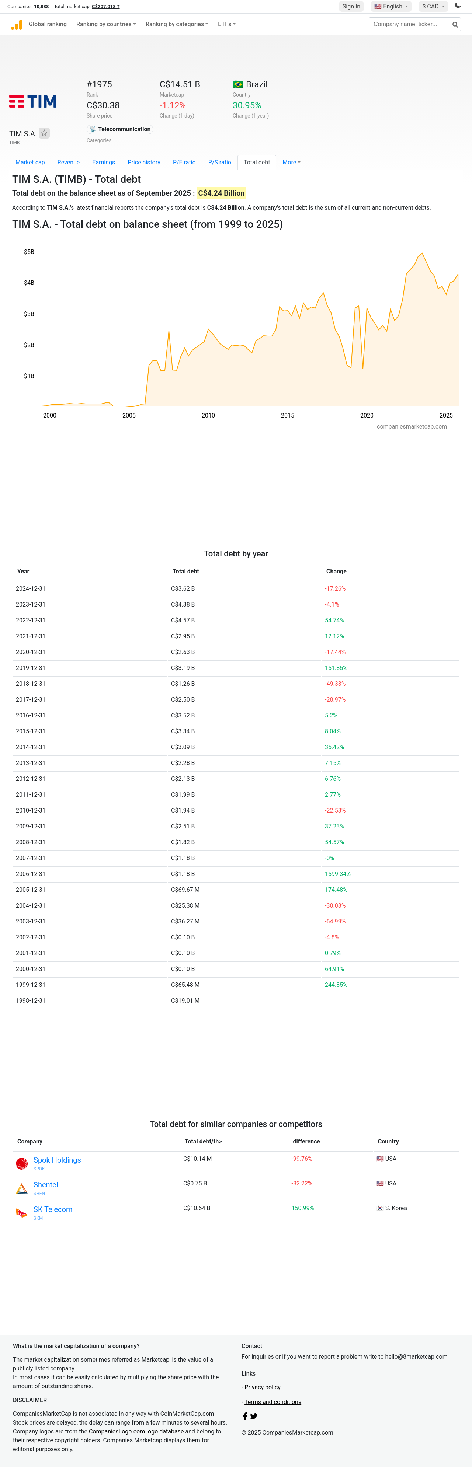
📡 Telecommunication (119, 129)
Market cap (30, 162)
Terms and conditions (272, 1401)
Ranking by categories (175, 24)
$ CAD (431, 6)
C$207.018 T (105, 6)
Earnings (103, 162)
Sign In (351, 6)
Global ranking (48, 24)
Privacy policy (262, 1387)
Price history (144, 162)
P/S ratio (219, 162)
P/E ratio (184, 162)
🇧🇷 (250, 84)
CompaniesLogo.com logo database (136, 1431)
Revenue (69, 162)
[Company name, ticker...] (415, 24)
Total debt (257, 162)
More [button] (289, 162)
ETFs (224, 24)
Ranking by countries (104, 24)
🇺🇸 (389, 6)
